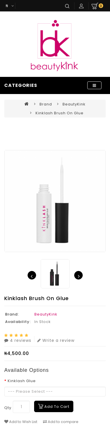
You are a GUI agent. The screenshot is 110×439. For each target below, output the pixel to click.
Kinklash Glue (22, 381)
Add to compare (60, 421)
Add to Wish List (20, 421)
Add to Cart (56, 406)
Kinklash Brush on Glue (60, 113)
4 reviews (17, 340)
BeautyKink (74, 104)
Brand (46, 104)
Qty (7, 407)
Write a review (55, 340)
